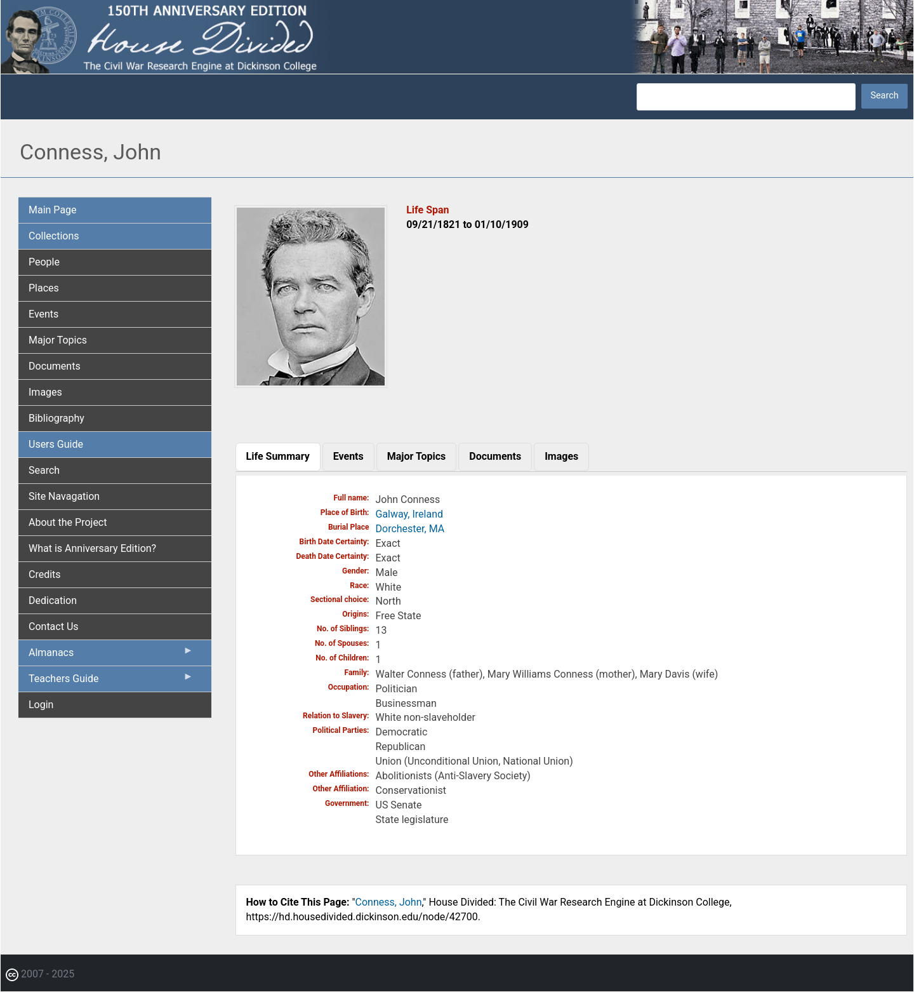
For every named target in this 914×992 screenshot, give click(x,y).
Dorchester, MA (410, 529)
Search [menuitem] (44, 470)
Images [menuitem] (45, 392)
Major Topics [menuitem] (58, 340)
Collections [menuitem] (54, 236)
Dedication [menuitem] (53, 600)
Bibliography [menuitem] (56, 418)
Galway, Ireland (410, 514)
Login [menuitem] (41, 705)
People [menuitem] (44, 262)
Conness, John (388, 902)
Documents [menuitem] (55, 366)
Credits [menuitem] (45, 574)
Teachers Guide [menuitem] (111, 681)
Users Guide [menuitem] (56, 444)
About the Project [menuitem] (68, 522)
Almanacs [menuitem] (111, 655)
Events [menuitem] (43, 314)
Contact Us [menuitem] (54, 626)
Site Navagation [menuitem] (64, 496)
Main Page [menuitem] (53, 210)
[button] (311, 383)
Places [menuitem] (44, 288)
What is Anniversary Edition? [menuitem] (92, 548)
